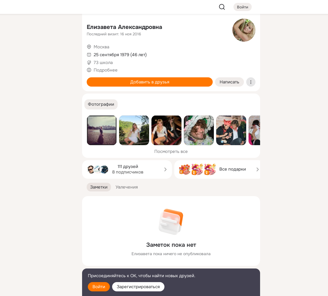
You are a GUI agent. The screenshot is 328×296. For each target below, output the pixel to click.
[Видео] (64, 53)
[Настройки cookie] (39, 288)
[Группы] (64, 28)
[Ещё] (39, 251)
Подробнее (106, 70)
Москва (101, 47)
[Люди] (39, 53)
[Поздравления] (39, 79)
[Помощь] (14, 104)
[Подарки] (14, 79)
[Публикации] (14, 53)
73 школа (103, 62)
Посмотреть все (171, 151)
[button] (101, 104)
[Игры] (64, 79)
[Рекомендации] (39, 104)
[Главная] (14, 28)
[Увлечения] (39, 28)
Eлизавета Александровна (124, 27)
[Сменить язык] (39, 263)
